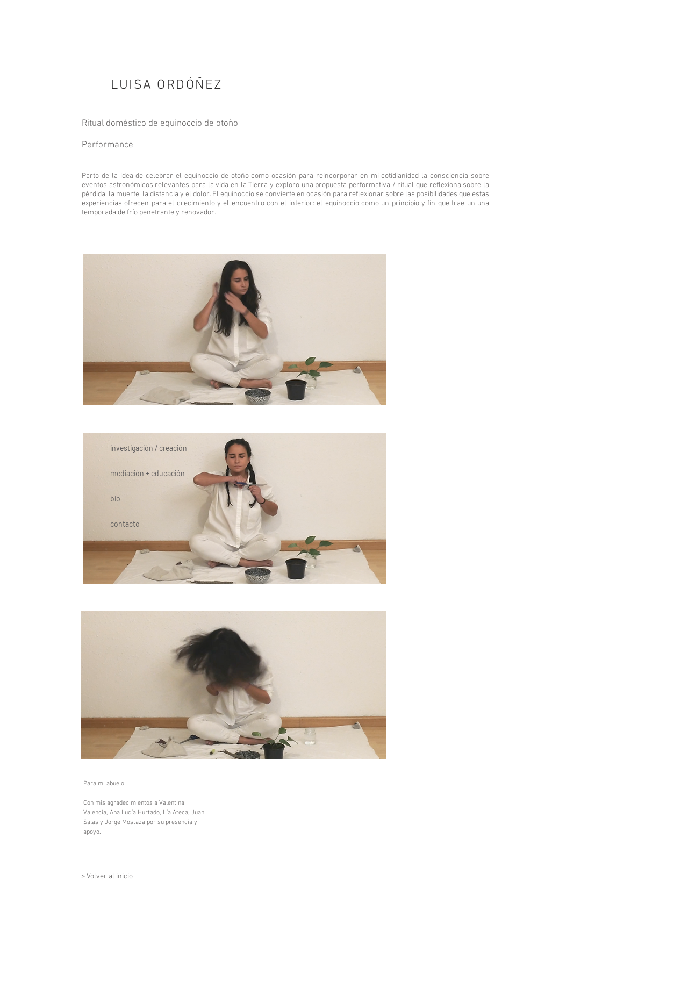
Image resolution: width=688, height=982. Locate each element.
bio (115, 498)
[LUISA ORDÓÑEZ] (168, 85)
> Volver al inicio (107, 876)
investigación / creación (148, 448)
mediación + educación (147, 473)
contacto (125, 523)
